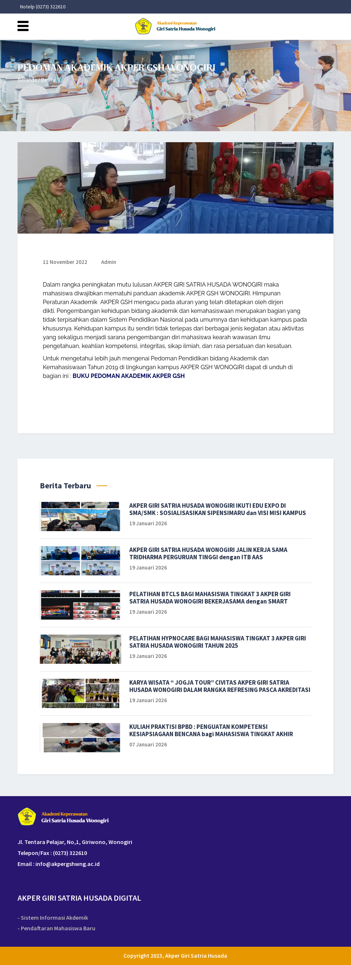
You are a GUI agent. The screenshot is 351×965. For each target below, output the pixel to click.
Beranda (27, 79)
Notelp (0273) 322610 (42, 7)
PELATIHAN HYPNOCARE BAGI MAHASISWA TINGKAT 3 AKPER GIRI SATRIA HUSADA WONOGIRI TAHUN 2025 (217, 642)
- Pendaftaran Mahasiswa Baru (56, 928)
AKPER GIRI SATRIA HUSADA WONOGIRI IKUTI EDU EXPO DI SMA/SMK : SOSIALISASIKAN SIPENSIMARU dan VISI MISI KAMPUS (217, 509)
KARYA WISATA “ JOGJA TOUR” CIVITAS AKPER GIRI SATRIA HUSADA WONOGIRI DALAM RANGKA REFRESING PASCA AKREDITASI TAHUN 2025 (219, 686)
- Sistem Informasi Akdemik (53, 917)
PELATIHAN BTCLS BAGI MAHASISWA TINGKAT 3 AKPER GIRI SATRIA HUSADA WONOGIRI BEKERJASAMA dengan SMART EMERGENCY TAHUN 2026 (210, 597)
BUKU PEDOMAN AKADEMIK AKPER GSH (129, 375)
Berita (48, 79)
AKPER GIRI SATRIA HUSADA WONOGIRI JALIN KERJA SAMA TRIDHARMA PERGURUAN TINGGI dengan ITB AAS (208, 553)
